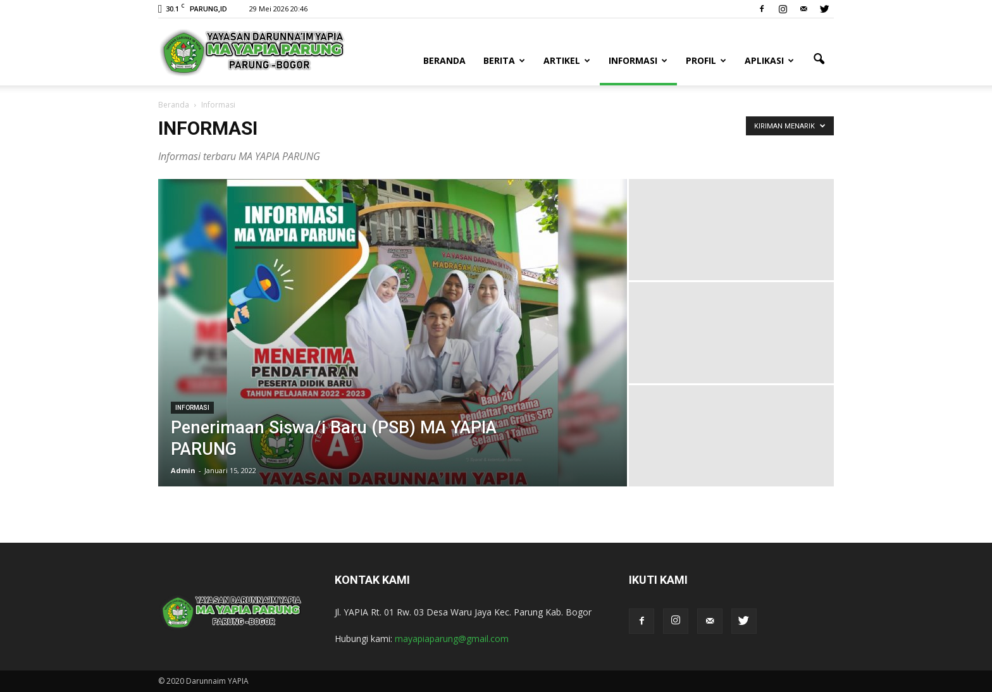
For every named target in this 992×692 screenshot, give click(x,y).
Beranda (444, 60)
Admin (183, 470)
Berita (504, 60)
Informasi (638, 60)
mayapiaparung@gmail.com (452, 639)
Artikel (566, 60)
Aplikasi (769, 60)
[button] (818, 59)
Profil (706, 60)
